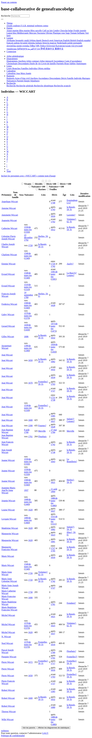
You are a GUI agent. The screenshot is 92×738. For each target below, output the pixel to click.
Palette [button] (10, 28)
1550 (27, 232)
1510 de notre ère (28, 285)
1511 (54, 524)
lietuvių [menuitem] (46, 43)
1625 (53, 625)
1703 (53, 384)
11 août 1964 (54, 490)
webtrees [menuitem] (39, 25)
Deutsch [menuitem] (45, 40)
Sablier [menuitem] (73, 63)
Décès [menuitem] (64, 78)
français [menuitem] (10, 43)
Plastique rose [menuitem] (59, 33)
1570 (27, 318)
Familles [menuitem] (25, 68)
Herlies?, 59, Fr (70, 481)
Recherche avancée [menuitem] (62, 86)
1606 (26, 336)
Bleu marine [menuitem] (25, 30)
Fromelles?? (72, 657)
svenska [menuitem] (26, 46)
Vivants (26, 184)
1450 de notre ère (54, 347)
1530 (27, 410)
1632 (53, 338)
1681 (53, 541)
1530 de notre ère (28, 406)
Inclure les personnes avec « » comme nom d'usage (28, 176)
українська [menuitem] (12, 49)
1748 (53, 203)
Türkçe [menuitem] (43, 46)
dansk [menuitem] (39, 40)
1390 (27, 350)
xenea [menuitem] (45, 25)
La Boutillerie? (72, 460)
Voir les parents (29, 728)
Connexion (11, 51)
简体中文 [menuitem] (50, 49)
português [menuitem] (77, 43)
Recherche (5, 16)
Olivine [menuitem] (49, 33)
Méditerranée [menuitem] (23, 33)
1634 (53, 377)
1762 (53, 221)
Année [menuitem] (28, 73)
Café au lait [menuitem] (47, 30)
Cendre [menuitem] (56, 30)
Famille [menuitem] (70, 78)
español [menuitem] (87, 40)
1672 (30, 662)
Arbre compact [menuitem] (33, 61)
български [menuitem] (60, 46)
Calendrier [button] (11, 71)
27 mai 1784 (54, 431)
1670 (30, 383)
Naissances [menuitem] (12, 81)
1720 (30, 245)
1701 (53, 658)
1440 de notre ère (28, 500)
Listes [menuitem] (9, 68)
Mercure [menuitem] (33, 33)
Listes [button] (9, 66)
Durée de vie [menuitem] (35, 63)
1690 (30, 597)
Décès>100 (50, 184)
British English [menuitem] (77, 40)
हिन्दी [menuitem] (43, 49)
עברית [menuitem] (37, 49)
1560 (27, 308)
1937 (26, 490)
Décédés (37, 184)
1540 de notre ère (28, 254)
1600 (30, 420)
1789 (53, 652)
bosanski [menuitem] (20, 40)
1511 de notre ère (54, 519)
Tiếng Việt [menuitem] (35, 46)
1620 (30, 510)
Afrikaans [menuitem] (11, 40)
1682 (53, 361)
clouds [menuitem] (10, 25)
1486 (54, 505)
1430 (27, 330)
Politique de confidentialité (13, 735)
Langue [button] (10, 38)
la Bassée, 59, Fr (71, 208)
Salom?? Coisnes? (71, 420)
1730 (30, 592)
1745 (53, 551)
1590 (30, 425)
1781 (53, 604)
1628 (53, 305)
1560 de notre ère (28, 304)
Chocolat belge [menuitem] (66, 30)
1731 (53, 397)
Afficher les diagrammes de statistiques (54, 728)
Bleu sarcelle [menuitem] (36, 30)
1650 (30, 360)
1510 (27, 289)
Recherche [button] (11, 83)
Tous (9, 171)
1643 (53, 461)
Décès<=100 (64, 184)
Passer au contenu (9, 2)
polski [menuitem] (70, 43)
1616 (53, 216)
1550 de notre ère (28, 228)
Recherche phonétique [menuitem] (44, 86)
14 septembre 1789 (28, 295)
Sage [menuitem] (68, 33)
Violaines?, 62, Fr (71, 220)
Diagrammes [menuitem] (12, 61)
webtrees (5, 731)
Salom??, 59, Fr (71, 528)
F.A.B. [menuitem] (24, 25)
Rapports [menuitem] (11, 78)
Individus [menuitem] (33, 68)
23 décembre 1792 (28, 237)
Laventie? (71, 215)
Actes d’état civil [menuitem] (22, 78)
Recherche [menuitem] (11, 86)
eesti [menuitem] (51, 40)
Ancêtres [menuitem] (22, 61)
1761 (30, 436)
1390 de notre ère (28, 347)
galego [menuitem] (17, 43)
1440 (27, 504)
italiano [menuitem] (39, 43)
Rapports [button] (10, 76)
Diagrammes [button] (12, 58)
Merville (42, 431)
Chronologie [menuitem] (12, 63)
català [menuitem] (26, 40)
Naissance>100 (37, 186)
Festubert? (71, 603)
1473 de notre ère (54, 326)
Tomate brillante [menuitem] (77, 33)
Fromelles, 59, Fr (42, 643)
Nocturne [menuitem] (41, 33)
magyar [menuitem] (53, 43)
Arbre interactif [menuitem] (47, 61)
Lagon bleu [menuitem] (12, 33)
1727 (53, 391)
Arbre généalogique (15, 56)
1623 (53, 535)
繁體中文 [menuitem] (59, 49)
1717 (53, 663)
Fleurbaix (42, 436)
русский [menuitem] (79, 46)
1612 (53, 229)
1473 (54, 331)
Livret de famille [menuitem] (49, 63)
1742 (53, 266)
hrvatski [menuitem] (24, 43)
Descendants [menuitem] (24, 63)
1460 (27, 522)
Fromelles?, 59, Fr (43, 382)
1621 (53, 482)
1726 (53, 264)
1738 (53, 400)
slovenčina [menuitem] (11, 46)
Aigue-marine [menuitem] (13, 30)
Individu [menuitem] (78, 78)
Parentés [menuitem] (60, 63)
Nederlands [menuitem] (62, 43)
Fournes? (42, 425)
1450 (54, 352)
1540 (27, 258)
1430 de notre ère (28, 326)
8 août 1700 (26, 431)
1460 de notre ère (28, 519)
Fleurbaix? (71, 651)
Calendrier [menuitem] (11, 73)
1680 (53, 707)
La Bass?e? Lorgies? (71, 274)
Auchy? (70, 264)
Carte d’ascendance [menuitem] (73, 61)
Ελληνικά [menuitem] (51, 46)
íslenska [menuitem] (32, 43)
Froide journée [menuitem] (79, 30)
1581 (54, 279)
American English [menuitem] (62, 40)
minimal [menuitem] (31, 25)
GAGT (45, 733)
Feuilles (52, 189)
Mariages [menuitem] (86, 78)
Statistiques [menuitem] (81, 63)
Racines (41, 189)
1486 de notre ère (54, 500)
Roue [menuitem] (67, 63)
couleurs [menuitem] (17, 25)
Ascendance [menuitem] (59, 61)
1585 (53, 416)
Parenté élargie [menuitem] (23, 81)
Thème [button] (10, 23)
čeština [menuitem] (32, 40)
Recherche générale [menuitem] (25, 86)
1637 (53, 421)
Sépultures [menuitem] (35, 81)
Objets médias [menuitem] (44, 68)
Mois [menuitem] (23, 73)
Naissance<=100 (55, 186)
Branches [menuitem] (16, 68)
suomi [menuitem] (19, 46)
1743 (53, 209)
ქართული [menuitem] (22, 49)
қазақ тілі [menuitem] (70, 46)
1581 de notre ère (54, 274)
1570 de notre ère (28, 314)
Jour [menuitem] (18, 73)
